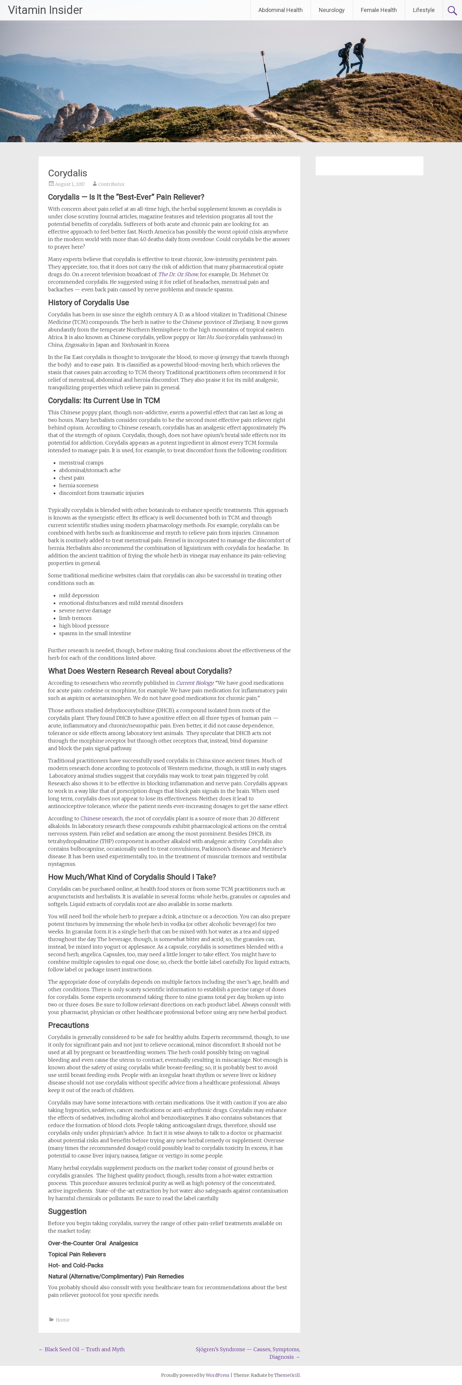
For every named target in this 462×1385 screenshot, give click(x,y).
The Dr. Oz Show (178, 274)
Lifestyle (424, 10)
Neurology (332, 10)
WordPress (217, 1375)
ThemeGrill (287, 1375)
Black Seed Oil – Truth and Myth (82, 1349)
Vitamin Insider (45, 10)
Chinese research (102, 818)
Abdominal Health (280, 10)
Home (63, 1320)
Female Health (379, 10)
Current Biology (194, 683)
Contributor (111, 184)
